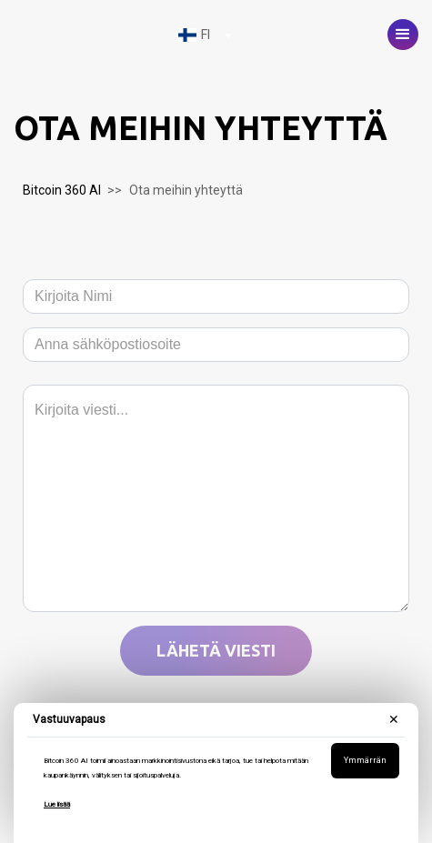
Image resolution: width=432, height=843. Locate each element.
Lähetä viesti (216, 650)
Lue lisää (57, 804)
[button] (402, 34)
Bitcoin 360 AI (62, 190)
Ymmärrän (365, 760)
